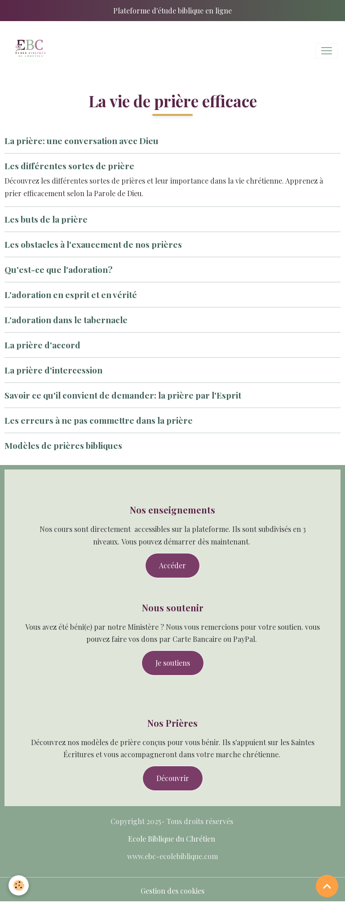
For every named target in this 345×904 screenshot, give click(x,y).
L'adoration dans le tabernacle (66, 319)
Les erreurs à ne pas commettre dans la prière (98, 420)
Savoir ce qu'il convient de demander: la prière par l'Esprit (122, 395)
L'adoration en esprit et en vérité (70, 294)
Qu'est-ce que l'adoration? (58, 269)
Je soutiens (172, 662)
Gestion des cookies (172, 890)
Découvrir (172, 778)
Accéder (172, 565)
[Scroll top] (327, 886)
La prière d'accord (42, 345)
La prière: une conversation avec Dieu (81, 140)
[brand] (31, 50)
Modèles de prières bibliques (63, 445)
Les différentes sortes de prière (69, 165)
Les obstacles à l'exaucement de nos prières (93, 244)
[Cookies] (19, 885)
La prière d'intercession (53, 370)
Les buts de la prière (46, 219)
